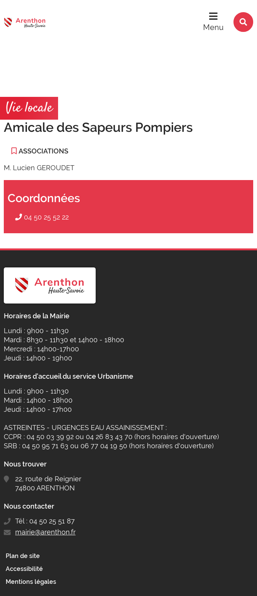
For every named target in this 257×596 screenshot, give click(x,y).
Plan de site (23, 556)
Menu (213, 27)
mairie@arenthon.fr (45, 532)
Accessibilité (24, 568)
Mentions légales (31, 581)
